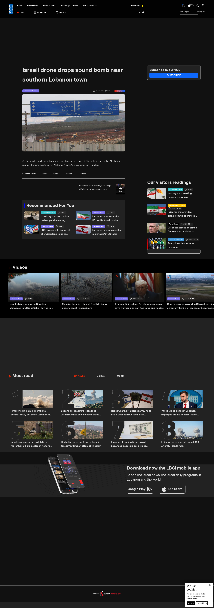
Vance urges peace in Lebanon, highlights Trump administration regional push (179, 413)
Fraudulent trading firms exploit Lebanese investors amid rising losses (128, 444)
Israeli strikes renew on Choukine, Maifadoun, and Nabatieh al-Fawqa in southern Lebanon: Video (30, 306)
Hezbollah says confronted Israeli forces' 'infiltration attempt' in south (81, 444)
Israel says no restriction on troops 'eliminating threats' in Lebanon (55, 218)
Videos (20, 267)
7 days (101, 376)
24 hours (79, 376)
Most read (22, 376)
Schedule (40, 12)
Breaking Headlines (69, 6)
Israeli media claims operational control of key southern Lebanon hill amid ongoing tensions (31, 413)
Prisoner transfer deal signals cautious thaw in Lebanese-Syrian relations (182, 214)
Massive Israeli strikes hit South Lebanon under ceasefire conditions (85, 306)
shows (61, 12)
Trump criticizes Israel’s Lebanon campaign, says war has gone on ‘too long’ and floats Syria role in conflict (139, 306)
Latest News (32, 6)
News (19, 6)
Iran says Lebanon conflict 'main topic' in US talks (107, 232)
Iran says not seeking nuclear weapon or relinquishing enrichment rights (181, 195)
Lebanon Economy (176, 240)
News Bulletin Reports (177, 205)
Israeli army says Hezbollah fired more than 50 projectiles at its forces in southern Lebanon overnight (32, 444)
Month (120, 376)
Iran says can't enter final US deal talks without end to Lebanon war (106, 218)
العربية (141, 12)
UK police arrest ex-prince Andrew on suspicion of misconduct (182, 230)
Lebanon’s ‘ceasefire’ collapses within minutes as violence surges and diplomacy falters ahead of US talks (80, 413)
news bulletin (49, 6)
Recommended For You (50, 205)
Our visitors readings (169, 182)
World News (173, 224)
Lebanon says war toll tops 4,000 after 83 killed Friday (180, 444)
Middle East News (48, 213)
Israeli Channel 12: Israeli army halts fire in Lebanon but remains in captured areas (131, 413)
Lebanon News (98, 213)
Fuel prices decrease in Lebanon (181, 245)
